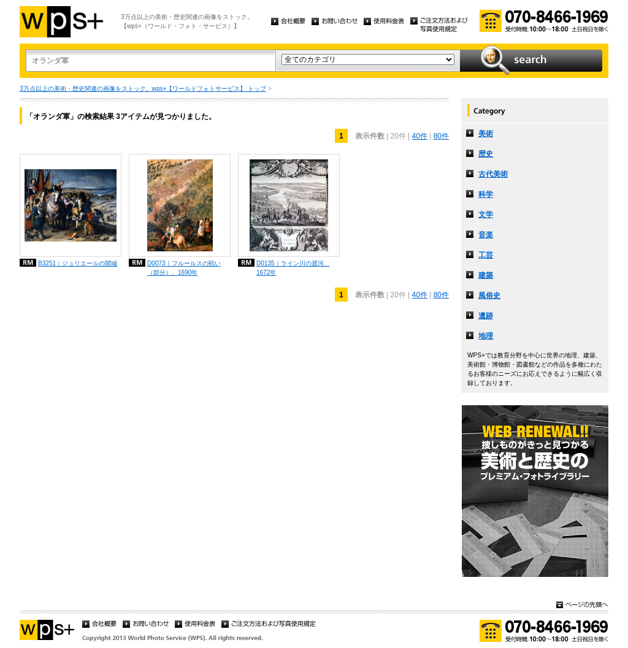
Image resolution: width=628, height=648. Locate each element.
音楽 (485, 235)
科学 (485, 194)
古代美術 (493, 174)
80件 (441, 136)
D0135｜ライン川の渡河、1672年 (293, 268)
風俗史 (489, 295)
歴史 (485, 154)
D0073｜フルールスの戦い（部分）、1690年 (184, 268)
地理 (485, 336)
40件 (419, 136)
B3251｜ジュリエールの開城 (77, 263)
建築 (485, 275)
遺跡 (485, 315)
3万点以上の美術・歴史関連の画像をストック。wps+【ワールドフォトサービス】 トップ (143, 88)
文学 (485, 214)
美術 (485, 133)
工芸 (485, 255)
